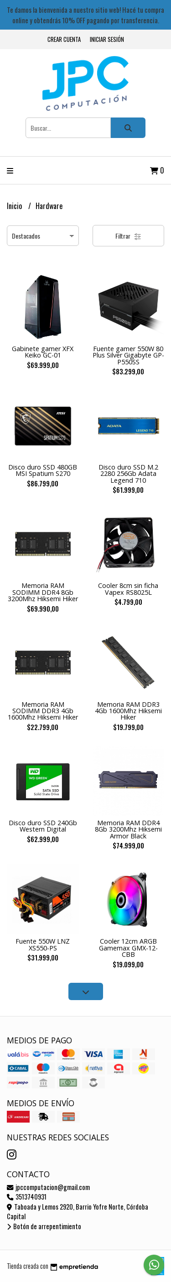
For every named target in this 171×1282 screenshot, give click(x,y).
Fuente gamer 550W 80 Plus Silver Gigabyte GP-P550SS (128, 355)
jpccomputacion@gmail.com (48, 1187)
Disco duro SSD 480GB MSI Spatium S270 (42, 470)
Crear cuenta (64, 39)
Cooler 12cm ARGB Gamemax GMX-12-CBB (128, 948)
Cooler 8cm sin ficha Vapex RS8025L (128, 588)
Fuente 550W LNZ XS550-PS (43, 944)
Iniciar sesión (107, 39)
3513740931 (27, 1196)
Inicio (15, 205)
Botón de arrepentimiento (44, 1226)
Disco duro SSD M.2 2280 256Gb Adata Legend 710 (128, 474)
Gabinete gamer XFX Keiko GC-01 (42, 351)
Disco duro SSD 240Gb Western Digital (43, 825)
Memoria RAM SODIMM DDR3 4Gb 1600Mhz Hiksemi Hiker (43, 711)
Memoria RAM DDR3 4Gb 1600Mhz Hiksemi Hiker (128, 711)
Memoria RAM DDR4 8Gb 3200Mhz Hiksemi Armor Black (128, 829)
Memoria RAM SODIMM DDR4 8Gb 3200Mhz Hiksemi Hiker (43, 592)
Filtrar (128, 235)
